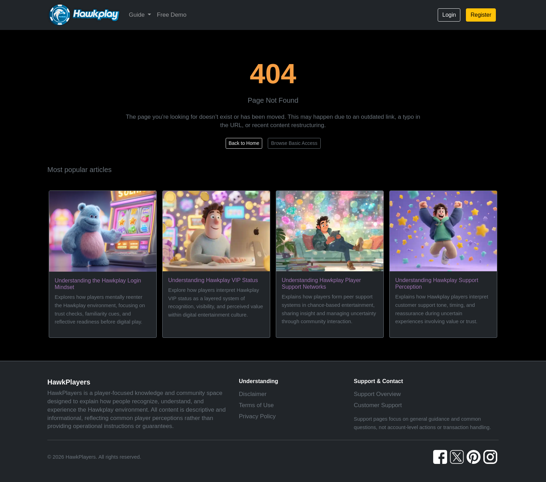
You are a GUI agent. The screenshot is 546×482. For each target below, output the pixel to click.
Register (480, 15)
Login (449, 15)
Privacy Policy (257, 416)
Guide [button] (137, 14)
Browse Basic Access (294, 143)
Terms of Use (256, 405)
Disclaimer (252, 394)
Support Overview (377, 394)
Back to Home (244, 143)
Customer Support (378, 405)
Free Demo (171, 14)
